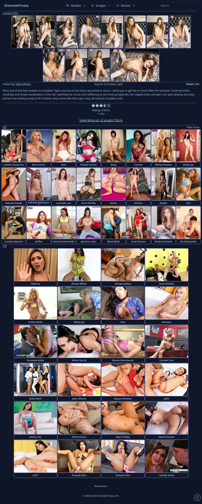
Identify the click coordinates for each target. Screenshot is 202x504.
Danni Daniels (166, 283)
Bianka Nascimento (122, 360)
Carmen (138, 164)
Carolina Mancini (13, 241)
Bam (63, 164)
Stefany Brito (35, 322)
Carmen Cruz (166, 360)
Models (76, 5)
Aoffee (38, 241)
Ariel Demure (138, 241)
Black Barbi (113, 241)
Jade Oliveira (79, 398)
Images (101, 5)
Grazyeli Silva (79, 475)
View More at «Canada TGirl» (101, 120)
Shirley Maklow (163, 164)
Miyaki (163, 203)
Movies (126, 5)
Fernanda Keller (35, 360)
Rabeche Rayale (13, 203)
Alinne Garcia (79, 360)
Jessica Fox (35, 436)
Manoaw (166, 322)
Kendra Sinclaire (163, 241)
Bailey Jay (188, 164)
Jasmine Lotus (88, 241)
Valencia (35, 283)
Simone (138, 203)
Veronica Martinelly (63, 241)
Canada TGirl (10, 13)
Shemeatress (79, 436)
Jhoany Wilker (79, 283)
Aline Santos (38, 164)
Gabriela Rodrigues (38, 203)
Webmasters (101, 486)
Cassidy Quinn (166, 475)
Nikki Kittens (23, 84)
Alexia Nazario (167, 436)
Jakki (166, 398)
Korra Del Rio (88, 203)
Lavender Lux (63, 203)
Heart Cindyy (123, 436)
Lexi (35, 475)
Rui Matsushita (188, 241)
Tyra (188, 203)
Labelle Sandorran (14, 164)
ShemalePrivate (16, 5)
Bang (113, 164)
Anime (113, 203)
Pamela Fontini (88, 164)
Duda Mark (35, 398)
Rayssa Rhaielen (123, 398)
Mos (123, 322)
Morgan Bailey (123, 283)
